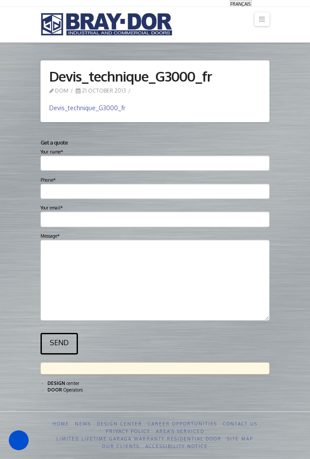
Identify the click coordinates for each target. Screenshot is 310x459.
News (83, 423)
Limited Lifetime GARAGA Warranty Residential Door (138, 438)
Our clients (121, 446)
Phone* (155, 186)
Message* (155, 239)
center (63, 383)
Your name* (155, 158)
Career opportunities (182, 423)
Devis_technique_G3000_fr (87, 108)
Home (60, 423)
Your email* (155, 214)
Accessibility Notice (176, 446)
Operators (65, 389)
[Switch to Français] (240, 3)
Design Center (119, 423)
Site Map (240, 438)
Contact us (240, 423)
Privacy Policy (128, 431)
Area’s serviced (180, 431)
